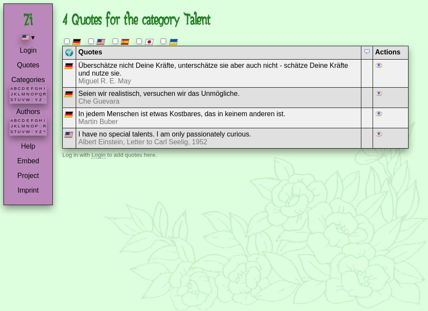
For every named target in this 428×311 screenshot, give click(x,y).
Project (28, 175)
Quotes (28, 65)
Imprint (28, 190)
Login (27, 50)
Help (28, 146)
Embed (28, 161)
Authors (28, 111)
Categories (28, 79)
